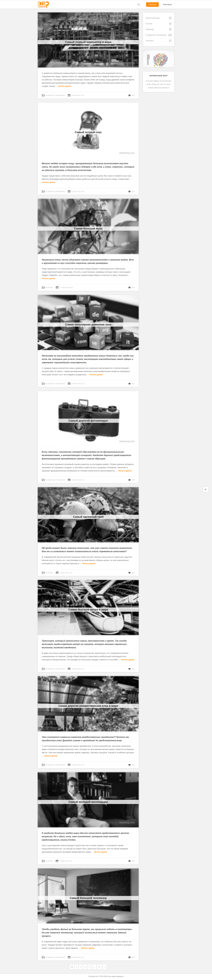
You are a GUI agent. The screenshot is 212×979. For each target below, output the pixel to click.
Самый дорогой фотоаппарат (88, 420)
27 (99, 967)
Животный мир (153, 18)
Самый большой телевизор (88, 897)
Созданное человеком (156, 35)
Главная (152, 4)
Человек (149, 40)
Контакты (167, 4)
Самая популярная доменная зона (88, 324)
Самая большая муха (88, 228)
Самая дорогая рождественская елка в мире (88, 705)
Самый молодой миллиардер (88, 801)
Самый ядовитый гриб (88, 516)
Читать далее (64, 86)
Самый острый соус (88, 132)
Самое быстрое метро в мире (88, 609)
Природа (150, 29)
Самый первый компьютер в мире (88, 42)
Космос (149, 23)
